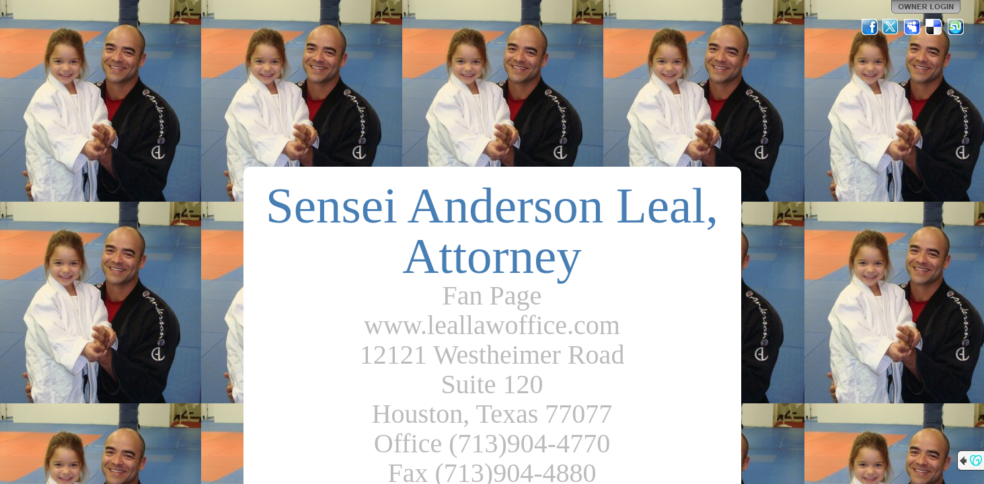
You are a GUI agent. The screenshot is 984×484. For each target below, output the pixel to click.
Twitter (891, 26)
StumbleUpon (955, 26)
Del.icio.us (934, 26)
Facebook (869, 26)
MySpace (912, 26)
